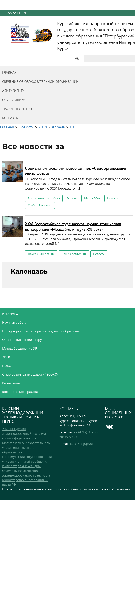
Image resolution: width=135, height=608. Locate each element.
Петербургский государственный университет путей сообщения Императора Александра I (27, 461)
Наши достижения (73, 254)
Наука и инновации (41, 254)
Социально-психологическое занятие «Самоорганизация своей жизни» (75, 171)
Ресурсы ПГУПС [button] (19, 12)
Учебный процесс (40, 205)
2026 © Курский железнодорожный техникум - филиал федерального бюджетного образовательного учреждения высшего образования (26, 440)
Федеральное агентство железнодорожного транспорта (26, 473)
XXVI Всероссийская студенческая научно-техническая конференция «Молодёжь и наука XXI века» (73, 226)
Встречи (72, 198)
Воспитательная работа (44, 198)
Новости (113, 198)
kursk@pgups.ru (81, 443)
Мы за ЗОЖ (92, 198)
